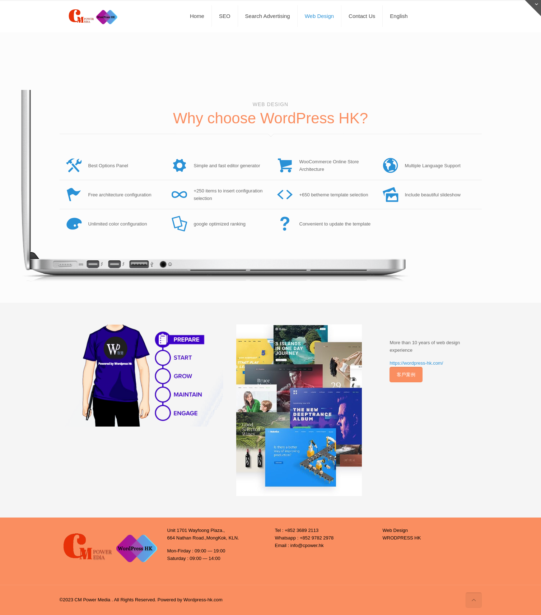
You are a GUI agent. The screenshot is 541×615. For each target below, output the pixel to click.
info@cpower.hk (307, 545)
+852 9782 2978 (317, 538)
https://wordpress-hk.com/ (416, 363)
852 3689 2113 (303, 530)
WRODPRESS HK (402, 538)
